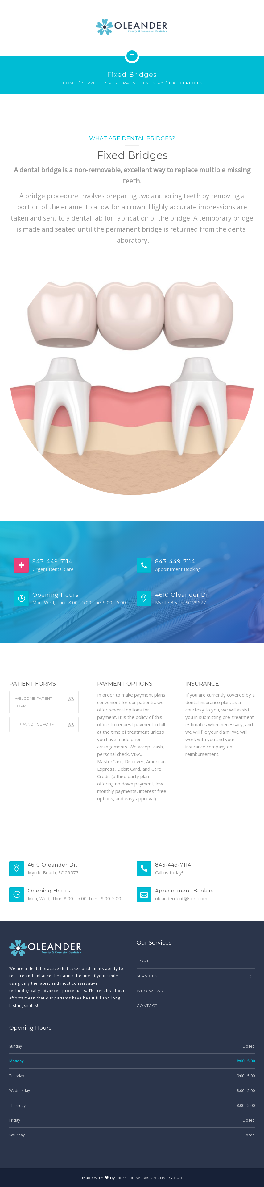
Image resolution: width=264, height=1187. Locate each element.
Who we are (151, 990)
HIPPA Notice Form (46, 724)
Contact (147, 1005)
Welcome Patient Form (46, 702)
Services (92, 82)
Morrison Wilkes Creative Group (149, 1177)
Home (69, 82)
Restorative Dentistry (136, 82)
